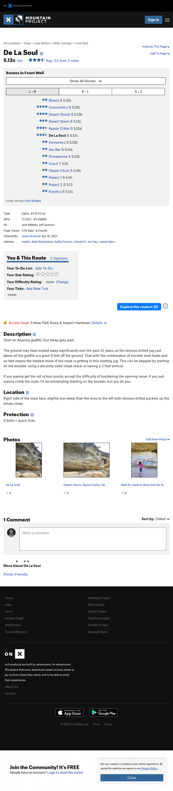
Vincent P (80, 241)
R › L (85, 91)
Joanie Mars (107, 241)
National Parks (97, 632)
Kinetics (55, 191)
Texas (27, 43)
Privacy (108, 724)
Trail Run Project (98, 618)
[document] (131, 771)
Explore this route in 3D (139, 307)
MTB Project (96, 604)
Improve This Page (156, 46)
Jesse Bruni (29, 236)
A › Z (138, 91)
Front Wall (81, 43)
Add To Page (160, 53)
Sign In (153, 20)
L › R (32, 91)
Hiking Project (97, 611)
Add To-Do (43, 268)
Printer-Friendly (15, 574)
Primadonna (58, 156)
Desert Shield (59, 114)
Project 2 (55, 184)
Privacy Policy (149, 768)
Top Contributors (16, 632)
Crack (53, 163)
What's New (13, 625)
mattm (26, 241)
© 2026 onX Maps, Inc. (75, 724)
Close (131, 778)
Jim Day (93, 241)
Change (62, 282)
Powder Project (98, 625)
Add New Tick (37, 288)
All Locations (11, 43)
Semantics (57, 142)
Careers (10, 693)
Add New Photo (158, 439)
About (9, 598)
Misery (54, 100)
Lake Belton (42, 43)
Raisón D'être (59, 128)
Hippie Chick (59, 170)
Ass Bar (55, 149)
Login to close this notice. (65, 772)
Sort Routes (33, 201)
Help (8, 604)
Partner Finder (14, 618)
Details (98, 323)
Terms (96, 724)
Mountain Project (99, 598)
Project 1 (55, 177)
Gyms (8, 611)
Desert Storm (59, 121)
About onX (12, 686)
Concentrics (58, 107)
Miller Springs (62, 43)
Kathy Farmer (63, 241)
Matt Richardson (42, 241)
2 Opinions (59, 258)
